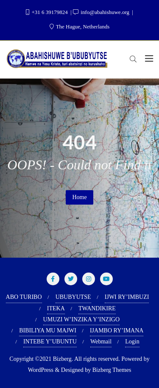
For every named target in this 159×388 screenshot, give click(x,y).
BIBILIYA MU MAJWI (47, 330)
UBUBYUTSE (73, 297)
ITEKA (56, 308)
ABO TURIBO (24, 297)
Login (132, 341)
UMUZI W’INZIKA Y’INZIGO (81, 319)
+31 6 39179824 (47, 12)
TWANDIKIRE (97, 308)
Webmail (101, 341)
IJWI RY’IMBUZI (127, 297)
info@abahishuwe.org (102, 12)
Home (79, 197)
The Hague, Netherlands (80, 26)
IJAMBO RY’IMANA (116, 330)
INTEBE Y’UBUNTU (50, 341)
